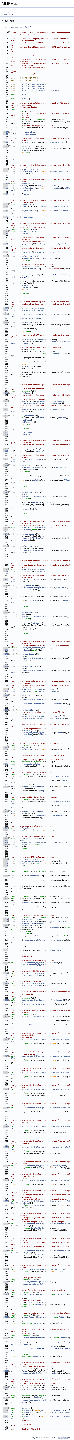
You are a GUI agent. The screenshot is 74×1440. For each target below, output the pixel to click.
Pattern (60, 1294)
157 (5, 434)
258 (5, 689)
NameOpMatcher (25, 184)
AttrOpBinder (25, 393)
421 (5, 1108)
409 (5, 1072)
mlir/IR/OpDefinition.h (33, 88)
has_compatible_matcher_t (30, 764)
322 (5, 845)
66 (5, 204)
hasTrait (58, 171)
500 (5, 1317)
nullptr (52, 252)
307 (5, 811)
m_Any (26, 1410)
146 (5, 409)
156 (5, 432)
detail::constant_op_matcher (33, 963)
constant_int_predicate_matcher (34, 648)
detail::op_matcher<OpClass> (33, 1282)
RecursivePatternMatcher (30, 919)
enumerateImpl (33, 876)
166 (5, 459)
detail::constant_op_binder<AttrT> (36, 1000)
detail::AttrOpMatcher (29, 973)
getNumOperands (51, 927)
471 (5, 1251)
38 (5, 134)
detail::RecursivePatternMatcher (37, 1400)
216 (5, 586)
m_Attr (44, 973)
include (4, 14)
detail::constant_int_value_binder (38, 1389)
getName (57, 188)
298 (5, 787)
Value (46, 351)
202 (5, 546)
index (57, 936)
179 (5, 492)
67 (5, 206)
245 (5, 654)
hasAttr (57, 211)
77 (5, 233)
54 (5, 171)
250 (5, 666)
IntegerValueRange (22, 310)
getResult (39, 362)
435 (5, 1147)
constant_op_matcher (28, 169)
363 (5, 950)
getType (49, 503)
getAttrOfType (42, 418)
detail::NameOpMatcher (29, 983)
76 (5, 231)
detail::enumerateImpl (24, 902)
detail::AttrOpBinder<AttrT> (33, 1016)
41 (5, 142)
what (23, 840)
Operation (29, 171)
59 (5, 186)
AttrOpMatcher (25, 204)
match (21, 146)
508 (5, 1338)
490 (5, 1294)
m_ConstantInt (18, 1387)
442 (5, 1166)
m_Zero (62, 1166)
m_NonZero (63, 1180)
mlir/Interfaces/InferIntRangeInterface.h (42, 90)
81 (5, 244)
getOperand (44, 791)
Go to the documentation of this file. (17, 27)
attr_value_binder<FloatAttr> (29, 467)
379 (5, 983)
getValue (43, 735)
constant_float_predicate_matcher (35, 528)
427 (5, 1126)
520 (5, 1371)
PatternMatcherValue (28, 859)
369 (5, 963)
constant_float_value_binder (33, 449)
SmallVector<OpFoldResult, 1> (29, 266)
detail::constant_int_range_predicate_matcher (41, 1201)
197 (5, 534)
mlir (11, 14)
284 (5, 749)
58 (5, 184)
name (40, 186)
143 (5, 401)
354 (5, 925)
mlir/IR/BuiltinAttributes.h (36, 84)
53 (5, 169)
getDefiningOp (59, 815)
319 (5, 838)
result (33, 269)
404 (5, 1056)
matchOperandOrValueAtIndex (24, 787)
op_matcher (24, 747)
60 (5, 188)
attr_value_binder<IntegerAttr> (30, 588)
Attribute (29, 146)
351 (5, 919)
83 (5, 252)
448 (5, 1180)
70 (5, 217)
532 (5, 1398)
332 (5, 865)
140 (5, 393)
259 (5, 691)
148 (5, 416)
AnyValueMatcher (26, 828)
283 (5, 747)
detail (25, 99)
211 (5, 571)
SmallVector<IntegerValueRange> (30, 339)
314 (5, 828)
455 (5, 1201)
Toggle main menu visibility (3, 9)
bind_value (30, 134)
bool (15, 530)
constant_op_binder (28, 231)
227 (5, 612)
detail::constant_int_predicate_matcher (38, 1166)
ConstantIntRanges (47, 691)
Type (17, 503)
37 (5, 132)
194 (5, 528)
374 (5, 973)
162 (5, 449)
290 (5, 764)
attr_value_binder (27, 132)
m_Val (26, 1416)
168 (5, 465)
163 (5, 451)
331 (5, 863)
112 (5, 322)
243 (5, 650)
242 (5, 648)
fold (45, 269)
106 (5, 308)
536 (5, 1408)
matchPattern (30, 1294)
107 (5, 310)
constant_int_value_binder (31, 569)
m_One (61, 1269)
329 (5, 859)
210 (5, 569)
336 (5, 876)
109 (5, 314)
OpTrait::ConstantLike (45, 258)
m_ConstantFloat (19, 1371)
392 (5, 1016)
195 (5, 530)
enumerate (31, 898)
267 (5, 710)
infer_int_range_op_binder (31, 308)
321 (5, 842)
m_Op (43, 983)
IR (17, 14)
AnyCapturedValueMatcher (30, 838)
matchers (62, 921)
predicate (25, 530)
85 (5, 256)
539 (5, 1416)
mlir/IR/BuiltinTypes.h (33, 86)
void (18, 273)
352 (5, 921)
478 (5, 1269)
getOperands (50, 341)
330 (5, 861)
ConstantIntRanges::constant (47, 704)
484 (5, 1282)
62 (5, 194)
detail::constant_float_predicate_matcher (39, 1039)
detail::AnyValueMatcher (53, 1410)
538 (5, 1412)
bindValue (59, 401)
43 (5, 146)
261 (5, 695)
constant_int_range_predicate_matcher (37, 689)
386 (5, 1000)
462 (5, 1224)
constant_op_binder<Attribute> (36, 496)
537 (5, 1410)
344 (5, 898)
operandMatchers (27, 923)
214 (5, 579)
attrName (42, 206)
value (50, 861)
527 (5, 1387)
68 (5, 211)
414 (5, 1089)
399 (5, 1039)
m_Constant (52, 963)
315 (5, 830)
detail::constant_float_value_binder (39, 1373)
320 (5, 840)
